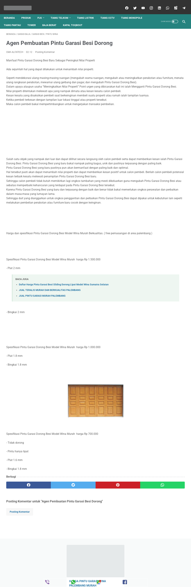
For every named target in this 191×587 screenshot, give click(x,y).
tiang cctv (110, 12)
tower (62, 19)
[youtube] (140, 4)
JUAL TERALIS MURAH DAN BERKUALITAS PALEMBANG (50, 326)
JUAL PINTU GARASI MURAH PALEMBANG (42, 331)
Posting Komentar (45, 48)
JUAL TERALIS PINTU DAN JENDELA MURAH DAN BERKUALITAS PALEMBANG (158, 123)
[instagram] (148, 4)
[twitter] (132, 4)
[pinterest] (81, 520)
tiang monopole (16, 19)
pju (42, 12)
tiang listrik (87, 12)
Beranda (11, 12)
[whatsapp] (164, 4)
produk (28, 12)
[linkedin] (156, 4)
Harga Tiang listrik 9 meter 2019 (161, 101)
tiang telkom (62, 12)
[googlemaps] (173, 4)
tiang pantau (42, 19)
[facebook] (124, 4)
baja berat (80, 19)
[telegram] (181, 4)
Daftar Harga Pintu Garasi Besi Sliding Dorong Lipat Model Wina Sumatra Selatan (64, 320)
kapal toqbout (103, 19)
